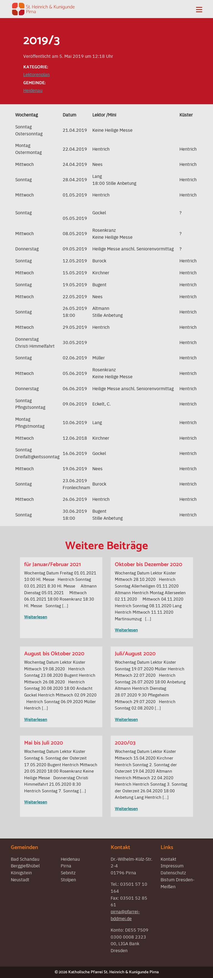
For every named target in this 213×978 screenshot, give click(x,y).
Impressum (172, 865)
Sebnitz (68, 872)
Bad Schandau (25, 859)
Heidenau (32, 90)
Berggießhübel (25, 865)
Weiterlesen (35, 617)
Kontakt (168, 859)
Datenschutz (173, 872)
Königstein (21, 872)
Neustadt (20, 879)
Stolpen (68, 879)
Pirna (66, 865)
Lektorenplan (36, 74)
